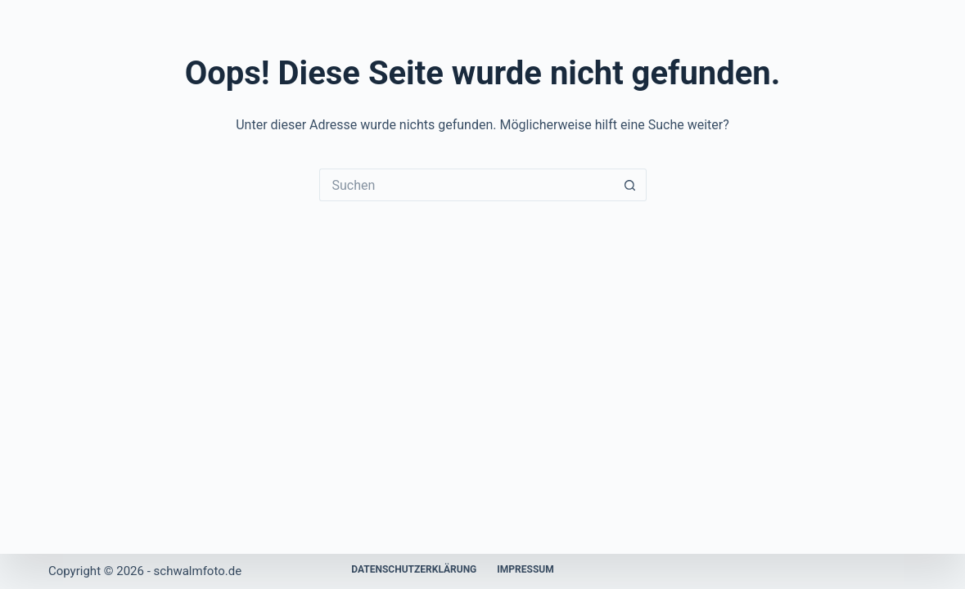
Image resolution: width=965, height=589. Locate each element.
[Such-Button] (630, 185)
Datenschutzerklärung (413, 569)
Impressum (525, 569)
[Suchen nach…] (466, 185)
